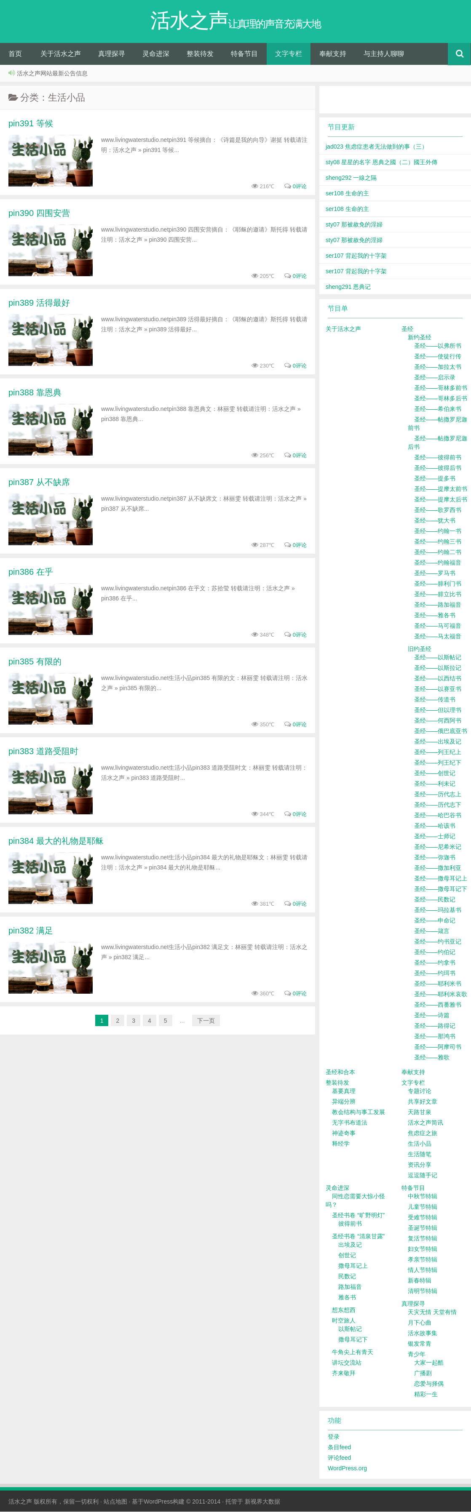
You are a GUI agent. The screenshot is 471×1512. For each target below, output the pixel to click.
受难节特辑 (422, 1217)
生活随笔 (419, 1154)
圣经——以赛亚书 (437, 689)
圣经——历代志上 (437, 794)
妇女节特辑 (422, 1249)
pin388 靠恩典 (35, 392)
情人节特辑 (422, 1270)
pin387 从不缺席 (39, 482)
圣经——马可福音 (437, 626)
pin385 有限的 (35, 662)
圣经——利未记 (434, 784)
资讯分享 (419, 1165)
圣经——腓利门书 (437, 584)
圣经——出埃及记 (437, 742)
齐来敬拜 (344, 1373)
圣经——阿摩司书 (437, 1047)
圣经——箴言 (432, 931)
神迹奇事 (344, 1133)
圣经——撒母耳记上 (440, 878)
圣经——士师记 (434, 836)
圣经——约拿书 (434, 963)
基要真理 (344, 1091)
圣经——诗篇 (432, 1015)
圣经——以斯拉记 (437, 668)
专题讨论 (419, 1091)
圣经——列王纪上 (437, 752)
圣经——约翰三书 (437, 542)
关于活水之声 (60, 54)
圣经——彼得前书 (437, 457)
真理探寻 (111, 54)
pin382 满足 (30, 931)
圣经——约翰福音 (437, 563)
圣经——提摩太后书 (440, 499)
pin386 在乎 (30, 572)
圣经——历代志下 (437, 805)
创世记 (347, 1255)
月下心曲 (419, 1323)
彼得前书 (350, 1224)
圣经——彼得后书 (437, 468)
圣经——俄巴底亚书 (440, 731)
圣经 (407, 329)
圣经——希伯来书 (437, 409)
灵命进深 (155, 54)
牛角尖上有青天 (352, 1352)
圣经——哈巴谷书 (437, 815)
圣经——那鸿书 (434, 1036)
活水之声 (20, 1502)
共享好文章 (422, 1102)
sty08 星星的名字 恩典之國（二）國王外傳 (381, 162)
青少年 (417, 1354)
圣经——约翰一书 (437, 531)
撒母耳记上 (353, 1266)
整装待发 (200, 54)
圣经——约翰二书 (437, 552)
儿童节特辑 (422, 1207)
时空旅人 (344, 1320)
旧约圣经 (419, 649)
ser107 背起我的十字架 (356, 256)
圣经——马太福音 (437, 636)
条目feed (339, 1447)
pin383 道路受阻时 (43, 751)
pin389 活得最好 (39, 303)
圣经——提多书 (434, 478)
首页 (15, 54)
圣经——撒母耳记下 (440, 889)
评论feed (339, 1458)
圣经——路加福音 (437, 605)
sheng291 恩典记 (348, 287)
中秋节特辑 (422, 1196)
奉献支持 (332, 54)
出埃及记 (350, 1245)
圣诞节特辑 (422, 1228)
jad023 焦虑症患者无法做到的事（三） (377, 147)
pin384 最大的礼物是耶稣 (56, 841)
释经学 (341, 1144)
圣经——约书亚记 (437, 942)
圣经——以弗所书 (437, 346)
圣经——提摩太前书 (440, 489)
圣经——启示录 (434, 377)
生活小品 (419, 1144)
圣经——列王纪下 (437, 763)
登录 (334, 1437)
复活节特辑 (422, 1238)
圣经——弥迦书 (434, 857)
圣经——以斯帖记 (437, 657)
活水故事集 (422, 1333)
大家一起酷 (429, 1363)
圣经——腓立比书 (437, 594)
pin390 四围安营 (39, 213)
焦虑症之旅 (422, 1133)
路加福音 (350, 1287)
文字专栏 (288, 54)
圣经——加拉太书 (437, 367)
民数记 (347, 1276)
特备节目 (244, 54)
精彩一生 (426, 1394)
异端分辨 (344, 1102)
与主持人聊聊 (384, 54)
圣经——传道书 (434, 699)
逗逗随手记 (422, 1175)
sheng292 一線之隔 (351, 178)
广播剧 (423, 1373)
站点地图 (115, 1502)
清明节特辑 (422, 1291)
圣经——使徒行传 (437, 356)
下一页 (206, 1021)
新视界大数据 (262, 1502)
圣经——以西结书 (437, 678)
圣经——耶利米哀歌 (440, 994)
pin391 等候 (30, 123)
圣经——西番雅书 (437, 1005)
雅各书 (347, 1297)
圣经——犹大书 (434, 520)
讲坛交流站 (346, 1363)
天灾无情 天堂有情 (432, 1312)
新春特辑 (419, 1280)
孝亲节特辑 (422, 1259)
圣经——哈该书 (434, 826)
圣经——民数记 (434, 899)
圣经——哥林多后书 (440, 398)
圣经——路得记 (434, 1026)
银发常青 (419, 1344)
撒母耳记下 (353, 1339)
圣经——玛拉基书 (437, 910)
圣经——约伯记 (434, 952)
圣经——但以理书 (437, 710)
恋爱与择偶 (429, 1384)
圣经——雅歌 (432, 1057)
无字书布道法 (349, 1123)
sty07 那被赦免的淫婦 (354, 224)
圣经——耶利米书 (437, 984)
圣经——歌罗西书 (437, 510)
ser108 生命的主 (347, 193)
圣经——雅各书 (434, 615)
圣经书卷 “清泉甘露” (358, 1236)
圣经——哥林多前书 (440, 388)
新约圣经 (419, 337)
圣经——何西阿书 (437, 720)
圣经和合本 (340, 1072)
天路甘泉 (419, 1112)
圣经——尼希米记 (437, 847)
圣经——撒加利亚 (437, 868)
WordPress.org (347, 1468)
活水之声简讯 (425, 1123)
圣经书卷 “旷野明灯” (358, 1215)
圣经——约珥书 (434, 973)
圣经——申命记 (434, 920)
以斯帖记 (350, 1329)
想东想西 (344, 1310)
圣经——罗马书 (434, 573)
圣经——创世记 (434, 773)
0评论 (300, 187)
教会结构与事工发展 (358, 1112)
